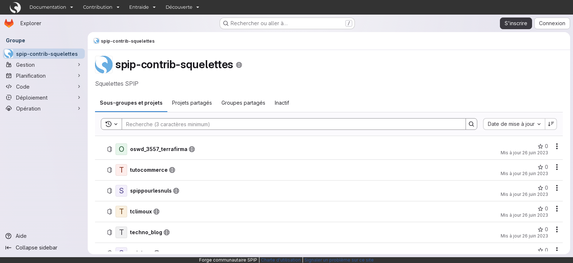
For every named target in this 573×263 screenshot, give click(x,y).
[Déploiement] (44, 97)
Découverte (179, 7)
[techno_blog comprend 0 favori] (543, 229)
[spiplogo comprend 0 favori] (543, 250)
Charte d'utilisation (281, 260)
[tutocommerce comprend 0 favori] (543, 167)
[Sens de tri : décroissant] (551, 124)
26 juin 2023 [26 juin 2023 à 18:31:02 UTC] (535, 194)
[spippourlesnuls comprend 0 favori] (543, 188)
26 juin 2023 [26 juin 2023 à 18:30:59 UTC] (535, 215)
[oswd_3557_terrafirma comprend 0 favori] (543, 146)
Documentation (48, 7)
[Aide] (44, 236)
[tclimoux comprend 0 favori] (543, 209)
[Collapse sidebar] (44, 248)
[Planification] (44, 75)
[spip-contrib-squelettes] (44, 54)
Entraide (139, 7)
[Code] (44, 86)
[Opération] (44, 108)
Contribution (97, 7)
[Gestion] (44, 64)
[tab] (131, 103)
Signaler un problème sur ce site (339, 260)
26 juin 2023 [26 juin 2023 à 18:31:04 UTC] (535, 152)
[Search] (290, 124)
